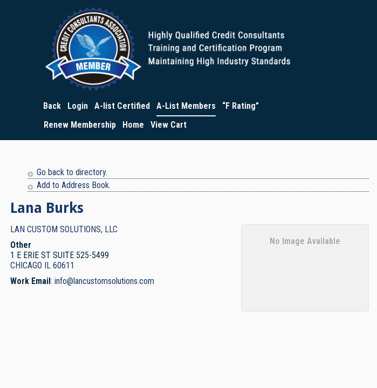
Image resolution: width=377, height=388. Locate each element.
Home (133, 125)
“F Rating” (240, 106)
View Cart (168, 125)
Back (52, 106)
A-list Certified (122, 106)
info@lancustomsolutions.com (104, 281)
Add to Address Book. (74, 185)
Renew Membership (80, 125)
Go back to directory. (72, 172)
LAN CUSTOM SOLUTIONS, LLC (64, 229)
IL (47, 265)
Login (77, 106)
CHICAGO (26, 265)
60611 (63, 265)
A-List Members (186, 106)
